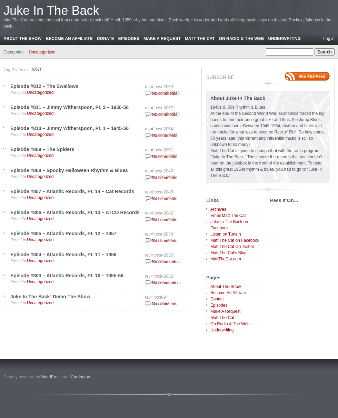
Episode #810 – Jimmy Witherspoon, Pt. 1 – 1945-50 (69, 128)
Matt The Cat (200, 38)
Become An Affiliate (69, 38)
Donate (105, 38)
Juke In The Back (51, 10)
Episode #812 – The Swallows (44, 86)
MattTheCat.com (225, 259)
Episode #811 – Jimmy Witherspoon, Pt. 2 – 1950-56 (69, 107)
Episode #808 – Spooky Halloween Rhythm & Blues (69, 170)
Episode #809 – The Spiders (42, 149)
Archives (218, 209)
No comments (164, 93)
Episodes (128, 38)
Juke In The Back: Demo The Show (50, 296)
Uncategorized (42, 52)
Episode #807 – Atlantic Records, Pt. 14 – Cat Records (72, 191)
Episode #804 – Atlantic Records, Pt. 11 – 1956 (63, 254)
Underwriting (284, 38)
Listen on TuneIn (225, 234)
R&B (36, 69)
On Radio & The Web (241, 38)
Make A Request (162, 38)
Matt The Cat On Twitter (232, 246)
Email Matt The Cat (228, 215)
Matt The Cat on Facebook (234, 240)
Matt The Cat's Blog (228, 252)
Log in (329, 38)
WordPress (51, 377)
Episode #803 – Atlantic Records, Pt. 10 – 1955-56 (66, 275)
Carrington (80, 377)
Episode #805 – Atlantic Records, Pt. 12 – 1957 (63, 233)
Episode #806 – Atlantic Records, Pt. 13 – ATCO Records (75, 212)
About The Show (22, 38)
